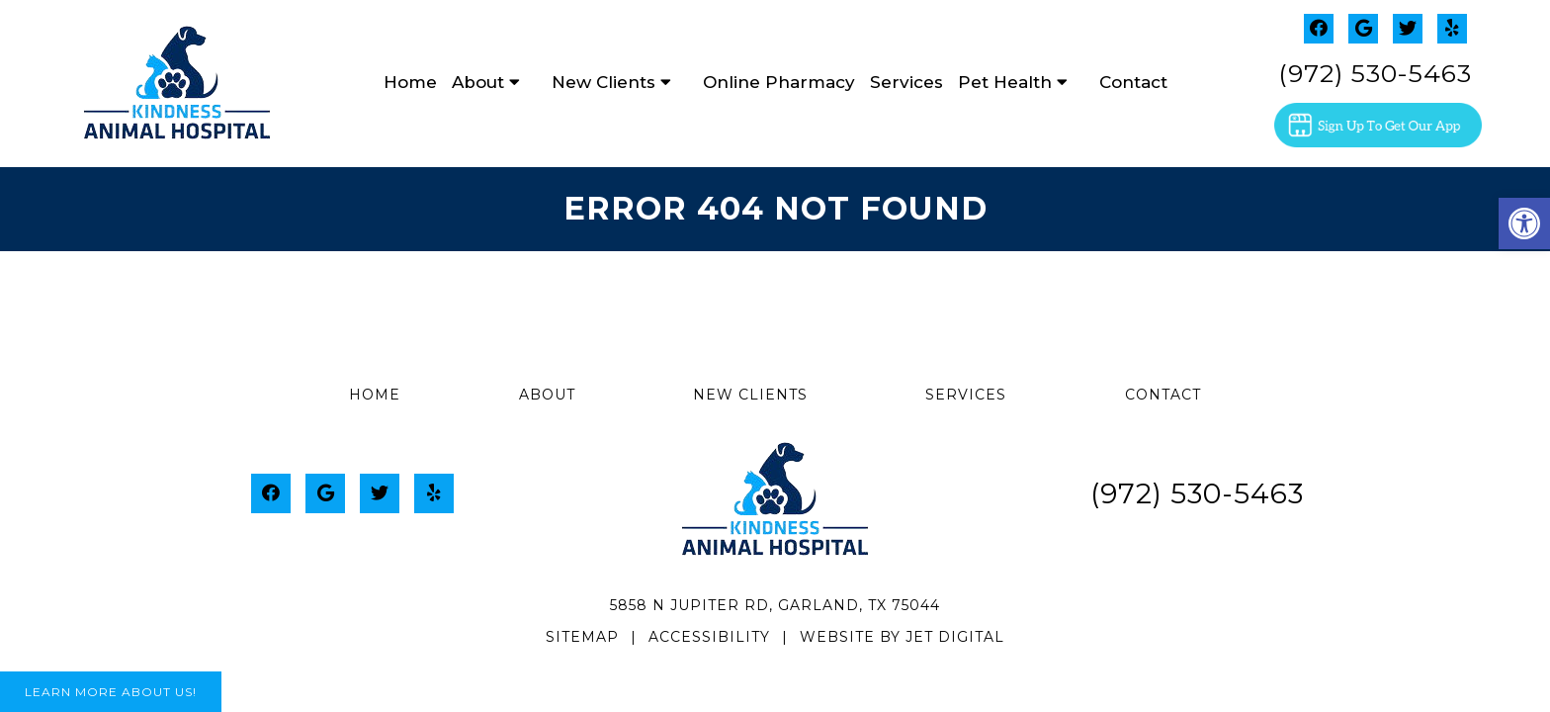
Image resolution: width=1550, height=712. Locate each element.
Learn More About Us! (111, 691)
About (478, 82)
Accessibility (709, 637)
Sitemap (582, 637)
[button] (1524, 223)
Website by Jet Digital (902, 637)
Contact (1133, 82)
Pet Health (1005, 82)
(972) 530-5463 (1375, 73)
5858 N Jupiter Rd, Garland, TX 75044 (775, 605)
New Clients (603, 82)
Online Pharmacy (779, 82)
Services (906, 82)
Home (410, 82)
